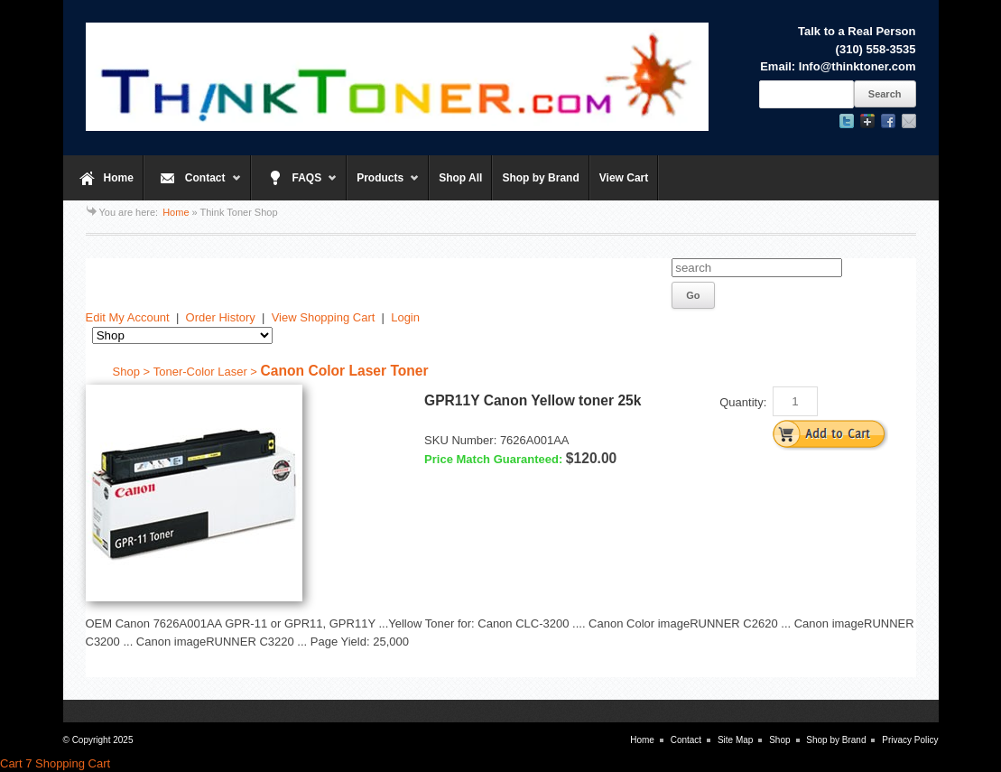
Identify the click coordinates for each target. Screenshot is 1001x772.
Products (383, 186)
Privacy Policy (910, 740)
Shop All (460, 178)
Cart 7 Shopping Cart (55, 763)
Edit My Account (128, 317)
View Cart (623, 178)
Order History (220, 317)
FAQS (294, 186)
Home (119, 178)
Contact (193, 186)
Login (405, 317)
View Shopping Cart (323, 317)
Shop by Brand (540, 178)
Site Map (735, 740)
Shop (779, 740)
